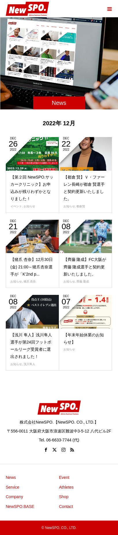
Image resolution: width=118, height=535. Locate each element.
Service (12, 487)
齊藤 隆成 (82, 281)
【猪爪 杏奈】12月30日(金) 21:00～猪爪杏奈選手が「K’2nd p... (31, 266)
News (11, 477)
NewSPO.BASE (20, 506)
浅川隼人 (29, 364)
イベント (16, 206)
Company (14, 496)
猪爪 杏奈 (30, 281)
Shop (64, 496)
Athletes (66, 487)
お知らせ (29, 206)
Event (64, 477)
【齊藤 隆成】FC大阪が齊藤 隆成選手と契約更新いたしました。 (84, 266)
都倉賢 (80, 206)
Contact (66, 506)
